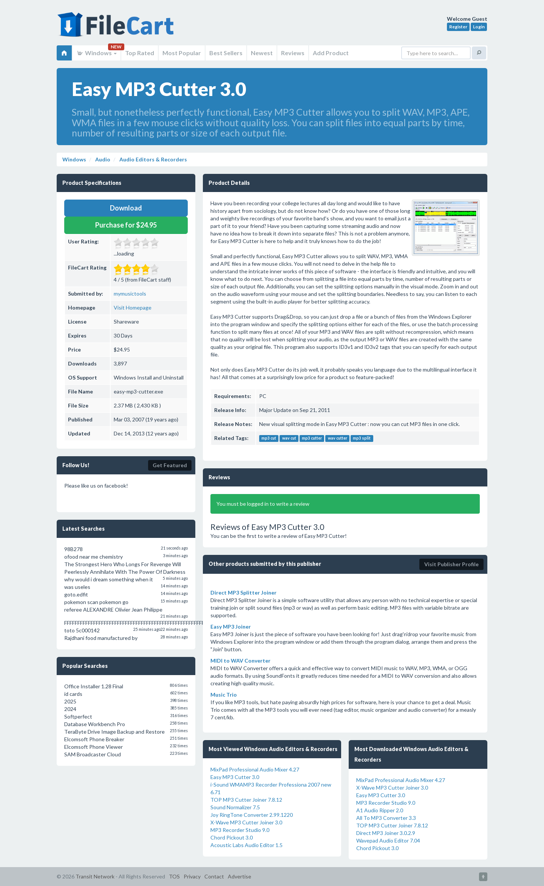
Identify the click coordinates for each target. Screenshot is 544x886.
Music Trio (223, 694)
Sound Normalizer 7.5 (235, 807)
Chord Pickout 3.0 (231, 837)
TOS (174, 876)
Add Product (331, 52)
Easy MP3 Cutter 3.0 (234, 777)
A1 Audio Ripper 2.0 (379, 810)
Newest (262, 52)
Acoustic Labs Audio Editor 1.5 (246, 845)
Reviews (292, 52)
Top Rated (139, 52)
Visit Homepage (132, 307)
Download (126, 208)
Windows (96, 52)
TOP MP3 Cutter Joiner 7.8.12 (246, 799)
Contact (214, 876)
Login (479, 26)
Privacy (192, 876)
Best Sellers (226, 52)
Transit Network (95, 876)
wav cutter (337, 438)
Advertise (239, 876)
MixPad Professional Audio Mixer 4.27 (254, 769)
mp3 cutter (312, 438)
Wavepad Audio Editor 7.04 (388, 840)
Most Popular (181, 52)
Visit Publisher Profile (451, 564)
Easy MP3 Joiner (230, 626)
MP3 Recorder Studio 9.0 (239, 830)
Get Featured (170, 465)
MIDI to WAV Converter (240, 660)
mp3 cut (268, 438)
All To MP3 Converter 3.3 (386, 818)
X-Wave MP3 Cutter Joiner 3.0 (246, 822)
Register (458, 26)
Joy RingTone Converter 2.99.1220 (251, 815)
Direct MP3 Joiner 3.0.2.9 (385, 833)
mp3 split (362, 438)
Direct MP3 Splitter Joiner (243, 592)
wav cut (289, 438)
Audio (102, 159)
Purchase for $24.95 (126, 225)
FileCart (117, 28)
